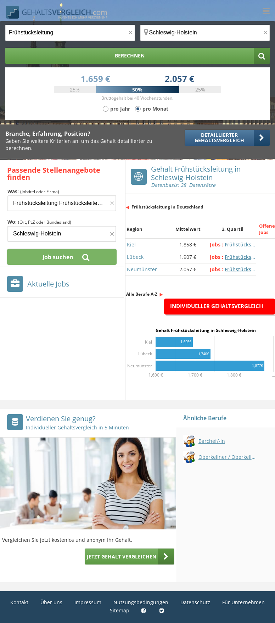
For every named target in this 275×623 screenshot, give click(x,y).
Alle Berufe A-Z (141, 294)
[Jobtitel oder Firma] (61, 203)
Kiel (131, 244)
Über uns (51, 602)
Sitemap (119, 610)
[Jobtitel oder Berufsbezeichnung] (70, 33)
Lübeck (135, 257)
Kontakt (19, 602)
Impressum (87, 602)
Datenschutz (195, 602)
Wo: (39, 221)
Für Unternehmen (243, 602)
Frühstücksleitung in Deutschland (167, 207)
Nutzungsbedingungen (140, 602)
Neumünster (142, 269)
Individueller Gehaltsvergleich (216, 306)
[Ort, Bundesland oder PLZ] (205, 33)
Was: (33, 191)
